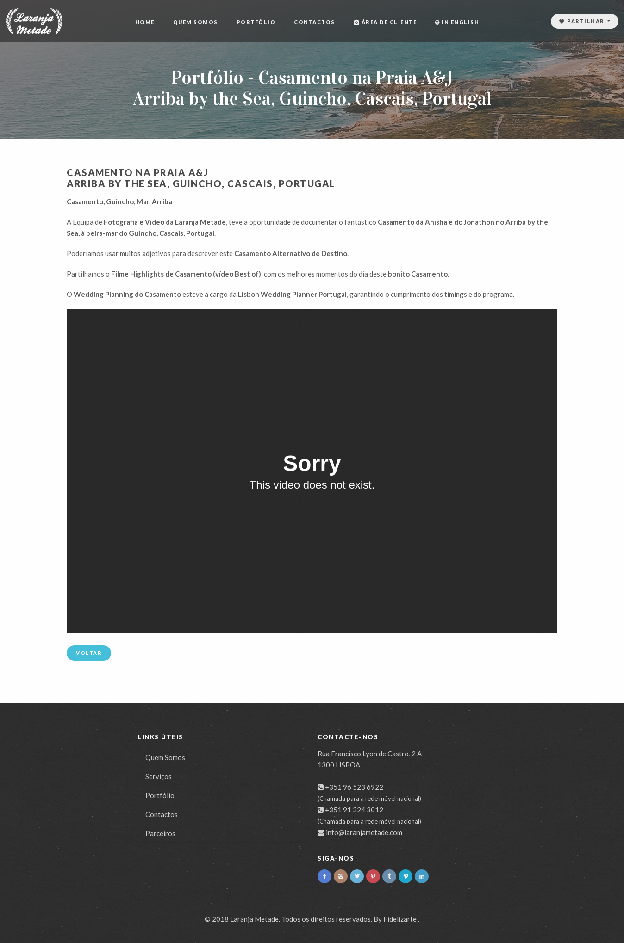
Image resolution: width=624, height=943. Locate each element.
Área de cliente (385, 22)
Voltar (89, 653)
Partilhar (582, 21)
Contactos (314, 22)
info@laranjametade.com (364, 832)
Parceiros (160, 833)
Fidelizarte (400, 919)
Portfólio (256, 22)
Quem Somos (195, 22)
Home (145, 22)
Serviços (158, 776)
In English (457, 22)
